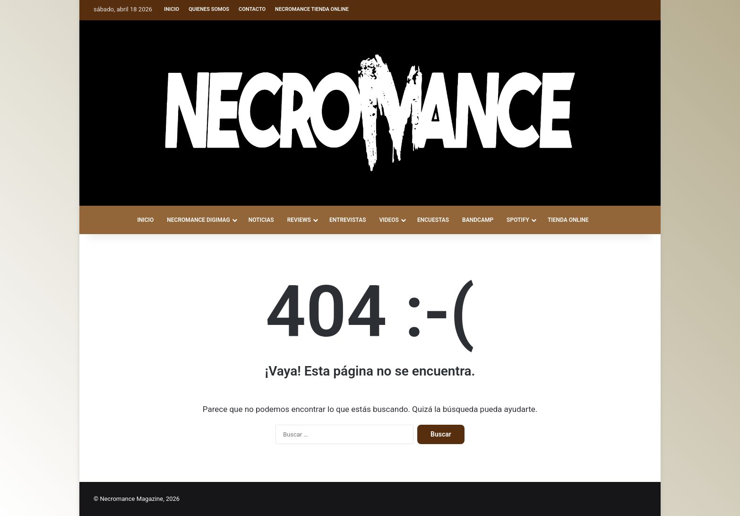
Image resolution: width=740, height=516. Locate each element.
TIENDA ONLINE (568, 220)
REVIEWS (299, 220)
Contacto (252, 9)
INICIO (145, 220)
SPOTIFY (518, 220)
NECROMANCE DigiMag (198, 220)
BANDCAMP (477, 220)
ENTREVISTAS (347, 220)
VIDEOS (388, 220)
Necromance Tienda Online (312, 9)
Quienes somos (209, 9)
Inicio (171, 9)
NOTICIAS (261, 220)
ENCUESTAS (433, 220)
